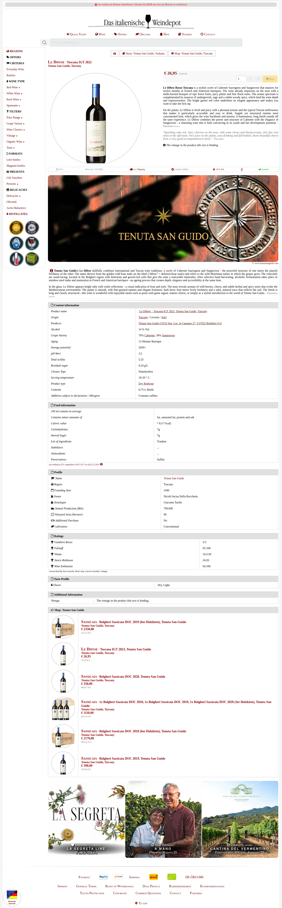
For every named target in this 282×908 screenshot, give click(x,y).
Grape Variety (14, 123)
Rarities (11, 75)
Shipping (141, 169)
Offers (120, 34)
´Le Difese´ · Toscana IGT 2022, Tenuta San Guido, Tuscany (173, 311)
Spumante (12, 105)
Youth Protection (92, 893)
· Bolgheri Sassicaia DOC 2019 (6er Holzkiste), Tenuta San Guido (133, 622)
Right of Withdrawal (119, 886)
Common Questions (148, 893)
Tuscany (143, 317)
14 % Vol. (220, 169)
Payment (84, 877)
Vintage (11, 135)
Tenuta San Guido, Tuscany (64, 65)
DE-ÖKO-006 (194, 877)
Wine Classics (14, 129)
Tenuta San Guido (174, 478)
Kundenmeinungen (212, 886)
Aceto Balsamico (16, 207)
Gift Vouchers (14, 177)
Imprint (62, 886)
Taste (10, 147)
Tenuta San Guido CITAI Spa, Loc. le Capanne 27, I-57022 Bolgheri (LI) (180, 323)
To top (141, 903)
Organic (143, 34)
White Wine (13, 93)
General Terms (86, 886)
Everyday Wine (15, 69)
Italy (164, 317)
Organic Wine (14, 141)
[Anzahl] (241, 79)
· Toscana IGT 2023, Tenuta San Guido (116, 649)
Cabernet (150, 335)
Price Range (13, 117)
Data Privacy (151, 886)
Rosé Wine (13, 99)
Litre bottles (13, 159)
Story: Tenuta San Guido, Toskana (143, 53)
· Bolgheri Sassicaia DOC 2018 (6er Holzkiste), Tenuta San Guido (133, 731)
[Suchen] (44, 42)
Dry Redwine (146, 383)
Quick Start (76, 34)
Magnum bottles (16, 165)
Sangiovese (168, 335)
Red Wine (12, 87)
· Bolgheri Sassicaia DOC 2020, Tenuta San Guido (123, 676)
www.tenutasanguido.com (266, 263)
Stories (185, 34)
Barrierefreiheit (180, 886)
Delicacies (12, 195)
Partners (196, 893)
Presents (11, 183)
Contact (208, 34)
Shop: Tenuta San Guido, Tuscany (192, 53)
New (164, 34)
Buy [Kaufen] (270, 79)
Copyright (120, 893)
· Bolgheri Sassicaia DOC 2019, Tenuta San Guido (123, 758)
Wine (100, 34)
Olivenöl (11, 201)
